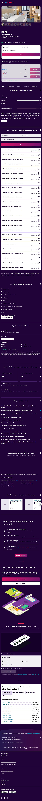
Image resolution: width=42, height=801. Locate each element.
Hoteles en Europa (15, 747)
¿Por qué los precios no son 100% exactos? (21, 742)
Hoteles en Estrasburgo (8, 706)
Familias (4, 346)
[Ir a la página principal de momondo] (9, 2)
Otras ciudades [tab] (6, 692)
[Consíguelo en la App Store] (12, 792)
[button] (2, 2)
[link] (21, 555)
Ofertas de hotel (7, 747)
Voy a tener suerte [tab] (30, 692)
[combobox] (7, 339)
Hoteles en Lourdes (17, 748)
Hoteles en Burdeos (7, 715)
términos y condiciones (22, 674)
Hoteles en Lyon (6, 708)
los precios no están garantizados (33, 733)
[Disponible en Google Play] (4, 792)
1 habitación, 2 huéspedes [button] (9, 50)
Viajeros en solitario (27, 346)
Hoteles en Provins (7, 717)
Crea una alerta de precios (24, 547)
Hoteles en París (6, 702)
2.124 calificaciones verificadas (17, 42)
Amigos (24, 344)
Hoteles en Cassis (6, 713)
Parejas (3, 344)
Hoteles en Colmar (7, 711)
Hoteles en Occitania (33, 747)
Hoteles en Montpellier (7, 721)
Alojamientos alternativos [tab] (18, 692)
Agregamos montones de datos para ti (21, 740)
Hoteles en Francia (23, 747)
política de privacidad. (35, 674)
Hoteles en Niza (6, 704)
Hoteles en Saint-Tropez (8, 719)
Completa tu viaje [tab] (7, 695)
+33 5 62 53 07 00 (6, 40)
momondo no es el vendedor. (21, 737)
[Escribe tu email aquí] (22, 665)
